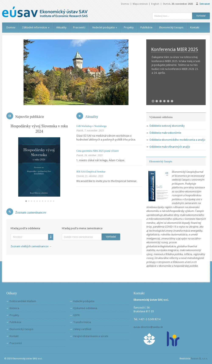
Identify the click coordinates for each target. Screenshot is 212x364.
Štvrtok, (178, 4)
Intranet (204, 4)
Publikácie (146, 27)
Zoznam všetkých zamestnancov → (31, 246)
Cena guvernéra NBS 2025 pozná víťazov (97, 150)
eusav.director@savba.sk (148, 327)
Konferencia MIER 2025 (174, 49)
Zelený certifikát (82, 329)
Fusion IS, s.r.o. (199, 358)
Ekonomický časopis (171, 27)
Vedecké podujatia (104, 27)
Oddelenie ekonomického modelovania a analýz (177, 139)
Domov (125, 4)
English (155, 4)
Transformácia (82, 322)
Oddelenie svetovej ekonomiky (167, 125)
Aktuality (61, 27)
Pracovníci (79, 27)
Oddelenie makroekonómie (165, 132)
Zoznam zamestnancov (30, 212)
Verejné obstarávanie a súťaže (90, 336)
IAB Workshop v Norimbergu (91, 126)
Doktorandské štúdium (23, 301)
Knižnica (14, 308)
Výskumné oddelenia (85, 308)
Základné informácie (35, 27)
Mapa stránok (140, 4)
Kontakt (194, 27)
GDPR (76, 315)
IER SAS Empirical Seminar (91, 171)
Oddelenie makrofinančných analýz (169, 146)
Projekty (129, 27)
